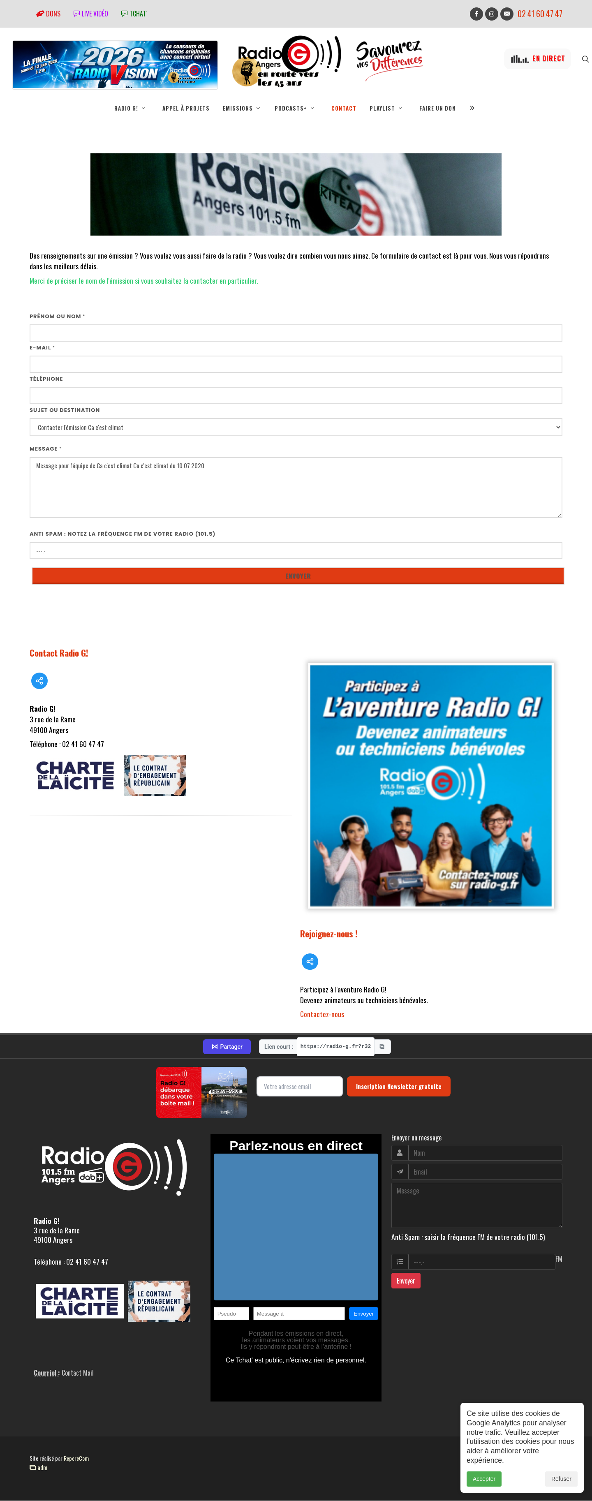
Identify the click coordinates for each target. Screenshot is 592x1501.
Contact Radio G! (59, 653)
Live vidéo (91, 14)
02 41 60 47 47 (540, 14)
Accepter (484, 1479)
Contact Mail (78, 1373)
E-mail (42, 348)
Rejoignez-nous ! (329, 933)
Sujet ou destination (65, 410)
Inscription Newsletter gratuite (399, 1086)
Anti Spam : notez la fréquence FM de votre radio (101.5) (123, 534)
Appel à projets (186, 108)
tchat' (134, 14)
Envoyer (406, 1281)
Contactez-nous (322, 1014)
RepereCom (76, 1458)
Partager (227, 1047)
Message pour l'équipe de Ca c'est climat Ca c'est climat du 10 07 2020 (296, 488)
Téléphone (46, 379)
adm (38, 1467)
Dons (48, 14)
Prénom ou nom (57, 317)
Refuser (561, 1479)
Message (46, 449)
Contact (343, 108)
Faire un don (437, 108)
